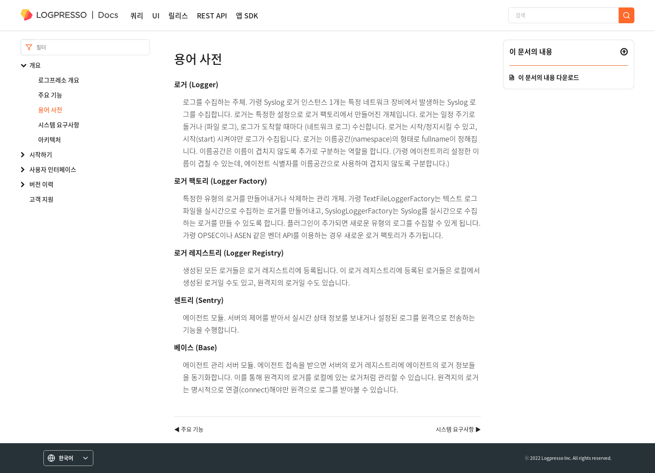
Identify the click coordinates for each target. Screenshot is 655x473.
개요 (35, 64)
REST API (212, 16)
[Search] (93, 47)
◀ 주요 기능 (188, 429)
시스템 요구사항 (58, 124)
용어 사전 (50, 109)
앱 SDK (247, 16)
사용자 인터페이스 (52, 169)
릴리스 (178, 16)
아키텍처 (49, 139)
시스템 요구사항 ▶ (458, 429)
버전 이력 (41, 184)
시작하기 (40, 154)
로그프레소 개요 (58, 79)
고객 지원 (41, 199)
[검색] (563, 15)
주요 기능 (50, 94)
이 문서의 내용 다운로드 (548, 77)
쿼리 (136, 16)
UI (156, 16)
